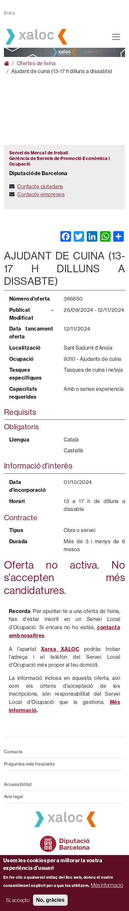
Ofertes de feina (36, 63)
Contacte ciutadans (40, 186)
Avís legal (13, 796)
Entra (9, 13)
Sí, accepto (17, 900)
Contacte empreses (41, 194)
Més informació (107, 885)
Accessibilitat (18, 784)
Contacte (13, 751)
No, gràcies (50, 900)
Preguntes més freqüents (29, 764)
